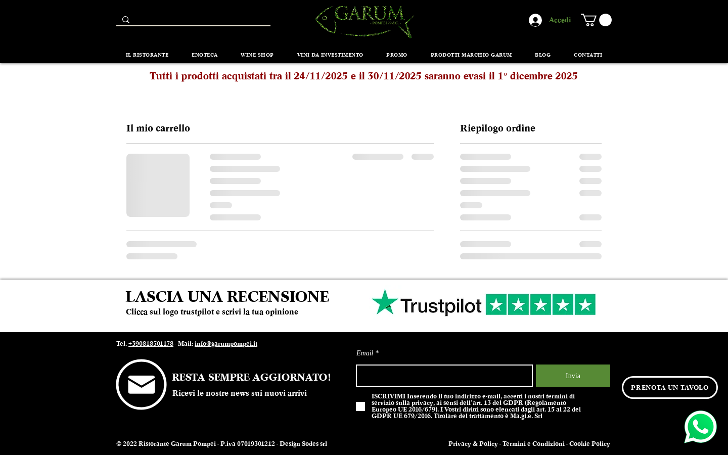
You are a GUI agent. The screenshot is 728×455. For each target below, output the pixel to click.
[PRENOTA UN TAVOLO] (670, 387)
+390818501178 (150, 344)
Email (364, 353)
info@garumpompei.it (226, 344)
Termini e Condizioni (534, 444)
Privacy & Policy (473, 444)
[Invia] (573, 376)
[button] (596, 20)
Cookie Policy (589, 444)
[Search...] (192, 22)
